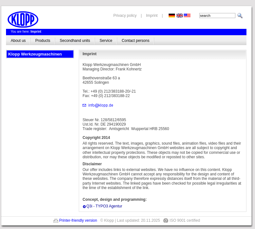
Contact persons (135, 40)
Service (106, 40)
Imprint (152, 15)
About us (18, 40)
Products (42, 40)
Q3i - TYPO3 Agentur (104, 206)
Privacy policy (124, 15)
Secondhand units (75, 40)
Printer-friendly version (78, 220)
